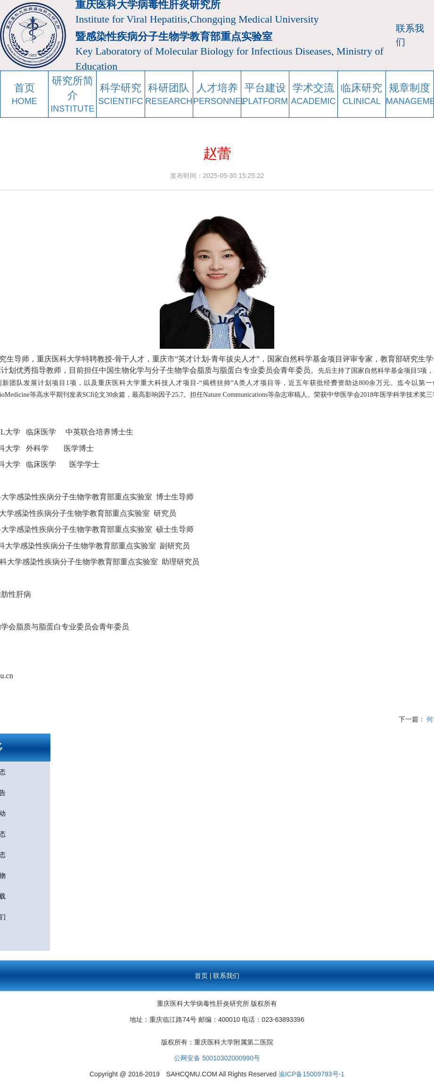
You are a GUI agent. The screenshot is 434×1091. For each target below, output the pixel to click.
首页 (201, 975)
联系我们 (410, 35)
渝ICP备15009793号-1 (311, 1074)
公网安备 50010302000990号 (217, 1058)
